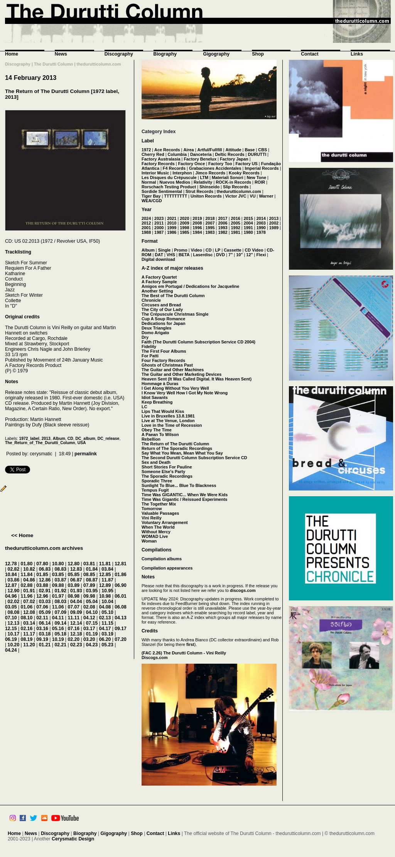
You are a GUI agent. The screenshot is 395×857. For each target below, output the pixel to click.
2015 (248, 218)
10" (239, 254)
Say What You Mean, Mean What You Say (182, 453)
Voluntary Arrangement (165, 522)
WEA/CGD (152, 200)
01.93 (76, 590)
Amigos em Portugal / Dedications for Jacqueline (190, 286)
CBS (262, 149)
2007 (209, 223)
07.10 (11, 617)
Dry (145, 337)
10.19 (58, 639)
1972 (146, 149)
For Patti (150, 355)
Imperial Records (262, 168)
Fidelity (149, 346)
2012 (146, 223)
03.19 (107, 634)
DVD (220, 254)
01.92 (60, 590)
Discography (119, 54)
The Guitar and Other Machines (173, 369)
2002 (274, 223)
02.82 (14, 569)
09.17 (121, 628)
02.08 (89, 607)
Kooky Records (244, 173)
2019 (197, 218)
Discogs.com (155, 657)
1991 (248, 227)
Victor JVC (235, 196)
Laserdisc (203, 254)
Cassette (232, 250)
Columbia (177, 154)
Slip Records (235, 186)
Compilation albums (162, 558)
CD (70, 438)
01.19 (92, 634)
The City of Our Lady (162, 309)
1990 (261, 227)
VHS (171, 254)
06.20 (105, 639)
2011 (159, 223)
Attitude (233, 149)
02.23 (76, 644)
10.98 (105, 596)
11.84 (27, 574)
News (61, 54)
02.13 (105, 617)
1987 (159, 232)
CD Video (254, 250)
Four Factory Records (163, 360)
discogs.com (242, 590)
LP (217, 250)
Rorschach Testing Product (169, 186)
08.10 (27, 617)
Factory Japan (234, 159)
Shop (258, 54)
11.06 (58, 607)
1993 (222, 227)
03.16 (42, 628)
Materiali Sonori (227, 177)
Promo (180, 250)
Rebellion (151, 439)
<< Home (22, 535)
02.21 (60, 644)
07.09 (60, 612)
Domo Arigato (155, 332)
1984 (197, 232)
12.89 (105, 585)
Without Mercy (156, 531)
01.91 (29, 590)
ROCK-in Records (233, 182)
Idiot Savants (155, 397)
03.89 (73, 585)
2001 (146, 227)
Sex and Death (156, 462)
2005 (235, 223)
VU (252, 196)
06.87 (76, 580)
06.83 (45, 569)
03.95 (92, 590)
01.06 (27, 607)
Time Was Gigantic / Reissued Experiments (184, 499)
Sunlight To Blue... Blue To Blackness (179, 485)
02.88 (27, 585)
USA (82, 443)
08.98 (73, 596)
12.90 (14, 590)
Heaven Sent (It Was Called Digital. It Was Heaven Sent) (197, 379)
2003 (261, 223)
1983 (209, 232)
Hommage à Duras (160, 383)
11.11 (73, 617)
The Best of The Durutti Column (173, 295)
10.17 (14, 634)
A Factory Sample (159, 281)
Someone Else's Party (163, 471)
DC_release (109, 438)
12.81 (121, 563)
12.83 (76, 569)
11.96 (27, 596)
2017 (222, 218)
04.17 (105, 628)
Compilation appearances (167, 568)
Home (11, 54)
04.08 (105, 607)
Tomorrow (152, 508)
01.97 (58, 596)
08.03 (60, 601)
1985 (184, 232)
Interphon (182, 173)
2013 (46, 438)
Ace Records (167, 149)
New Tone (256, 177)
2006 (222, 223)
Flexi (261, 254)
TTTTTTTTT (175, 196)
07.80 (42, 563)
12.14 (76, 623)
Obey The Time (157, 430)
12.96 (42, 596)
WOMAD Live (155, 536)
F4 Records (174, 168)
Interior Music (155, 173)
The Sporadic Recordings (167, 476)
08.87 (92, 580)
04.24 (11, 650)
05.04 (92, 601)
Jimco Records (210, 173)
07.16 (73, 628)
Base (250, 149)
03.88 (42, 585)
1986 (171, 232)
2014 (261, 218)
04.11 (58, 617)
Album (59, 438)
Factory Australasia (161, 159)
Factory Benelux (200, 159)
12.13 (14, 623)
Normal (149, 182)
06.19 (11, 639)
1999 (171, 227)
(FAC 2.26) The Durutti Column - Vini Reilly (184, 653)
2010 (171, 223)
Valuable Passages (160, 513)
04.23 (92, 644)
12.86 (45, 580)
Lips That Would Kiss (163, 411)
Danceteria (201, 154)
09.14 (60, 623)
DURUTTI (257, 154)
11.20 (29, 644)
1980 (248, 232)
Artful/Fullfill (210, 149)
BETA (184, 254)
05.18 (60, 634)
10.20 (14, 644)
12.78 (11, 563)
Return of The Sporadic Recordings (177, 448)
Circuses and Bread (161, 305)
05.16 (58, 628)
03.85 (58, 574)
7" (230, 254)
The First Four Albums (164, 351)
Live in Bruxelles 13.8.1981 (168, 416)
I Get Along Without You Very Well (175, 388)
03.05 (11, 607)
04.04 (76, 601)
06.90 (121, 585)
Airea (188, 149)
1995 (209, 227)
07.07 (73, 607)
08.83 (60, 569)
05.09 (45, 612)
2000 (159, 227)
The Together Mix (159, 504)
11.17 (29, 634)
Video (196, 250)
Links (357, 54)
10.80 (58, 563)
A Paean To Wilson (160, 434)
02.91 (45, 590)
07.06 (42, 607)
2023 (159, 218)
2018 (209, 218)
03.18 (45, 634)
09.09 (76, 612)
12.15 (11, 628)
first (190, 644)
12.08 (29, 612)
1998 (184, 227)
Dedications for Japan (164, 323)
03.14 (29, 623)
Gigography (216, 54)
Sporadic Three (157, 480)
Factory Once (191, 163)
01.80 (27, 563)
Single (164, 250)
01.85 (42, 574)
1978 (261, 232)
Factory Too (220, 163)
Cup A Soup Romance (163, 318)
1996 (197, 227)
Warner (266, 196)
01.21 (45, 644)
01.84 (92, 569)
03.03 (45, 601)
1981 (235, 232)
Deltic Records (229, 154)
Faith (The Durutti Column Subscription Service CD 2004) (198, 342)
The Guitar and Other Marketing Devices (181, 374)
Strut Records (199, 191)
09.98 (89, 596)
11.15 (107, 623)
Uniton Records (206, 196)
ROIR (260, 182)
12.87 (11, 585)
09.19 (42, 639)
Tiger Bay (151, 196)
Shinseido (209, 186)
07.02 (29, 601)
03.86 (14, 580)
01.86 (121, 574)
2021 (171, 218)
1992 (235, 227)
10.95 (107, 590)
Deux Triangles (156, 328)
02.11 (42, 617)
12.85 (105, 574)
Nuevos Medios (174, 182)
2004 (248, 223)
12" (249, 254)
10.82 (29, 569)
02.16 (27, 628)
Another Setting (157, 291)
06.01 (121, 596)
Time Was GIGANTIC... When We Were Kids (185, 494)
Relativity (203, 182)
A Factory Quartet (159, 277)
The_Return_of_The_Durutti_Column (40, 443)
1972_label (29, 438)
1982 (222, 232)
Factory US (246, 163)
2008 (197, 223)
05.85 (73, 574)
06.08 (121, 607)
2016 (235, 218)
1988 (146, 232)
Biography (165, 54)
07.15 (92, 623)
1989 (274, 227)
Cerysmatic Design (73, 839)
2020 (184, 218)
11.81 (105, 563)
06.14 (45, 623)
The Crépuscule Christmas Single (175, 314)
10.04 (107, 601)
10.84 (11, 574)
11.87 (107, 580)
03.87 (60, 580)
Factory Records (158, 163)
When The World (158, 527)
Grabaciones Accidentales (215, 168)
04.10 (92, 612)
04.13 (121, 617)
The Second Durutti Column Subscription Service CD (194, 457)
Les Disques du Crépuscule (169, 177)
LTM (204, 177)
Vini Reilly (152, 518)
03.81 (89, 563)
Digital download (158, 259)
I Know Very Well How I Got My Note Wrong (185, 392)
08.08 (14, 612)
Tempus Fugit (155, 490)
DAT (159, 254)
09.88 (58, 585)
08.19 (27, 639)
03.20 (89, 639)
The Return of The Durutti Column (175, 443)
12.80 (73, 563)
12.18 (76, 634)
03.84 (107, 569)
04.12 (89, 617)
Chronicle (151, 300)
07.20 (121, 639)
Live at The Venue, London (168, 420)
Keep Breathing (157, 402)
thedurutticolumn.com (239, 191)
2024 (146, 218)
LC (144, 406)
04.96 (11, 596)
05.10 (107, 612)
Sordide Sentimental (162, 191)
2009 (184, 223)
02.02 (14, 601)
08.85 (89, 574)
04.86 (29, 580)
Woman (149, 541)
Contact (310, 54)
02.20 (73, 639)
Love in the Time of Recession (172, 425)
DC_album (85, 438)
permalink (85, 453)
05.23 (107, 644)
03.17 (89, 628)
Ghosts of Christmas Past (167, 365)
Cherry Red (153, 154)
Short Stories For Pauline (167, 467)
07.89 (89, 585)
